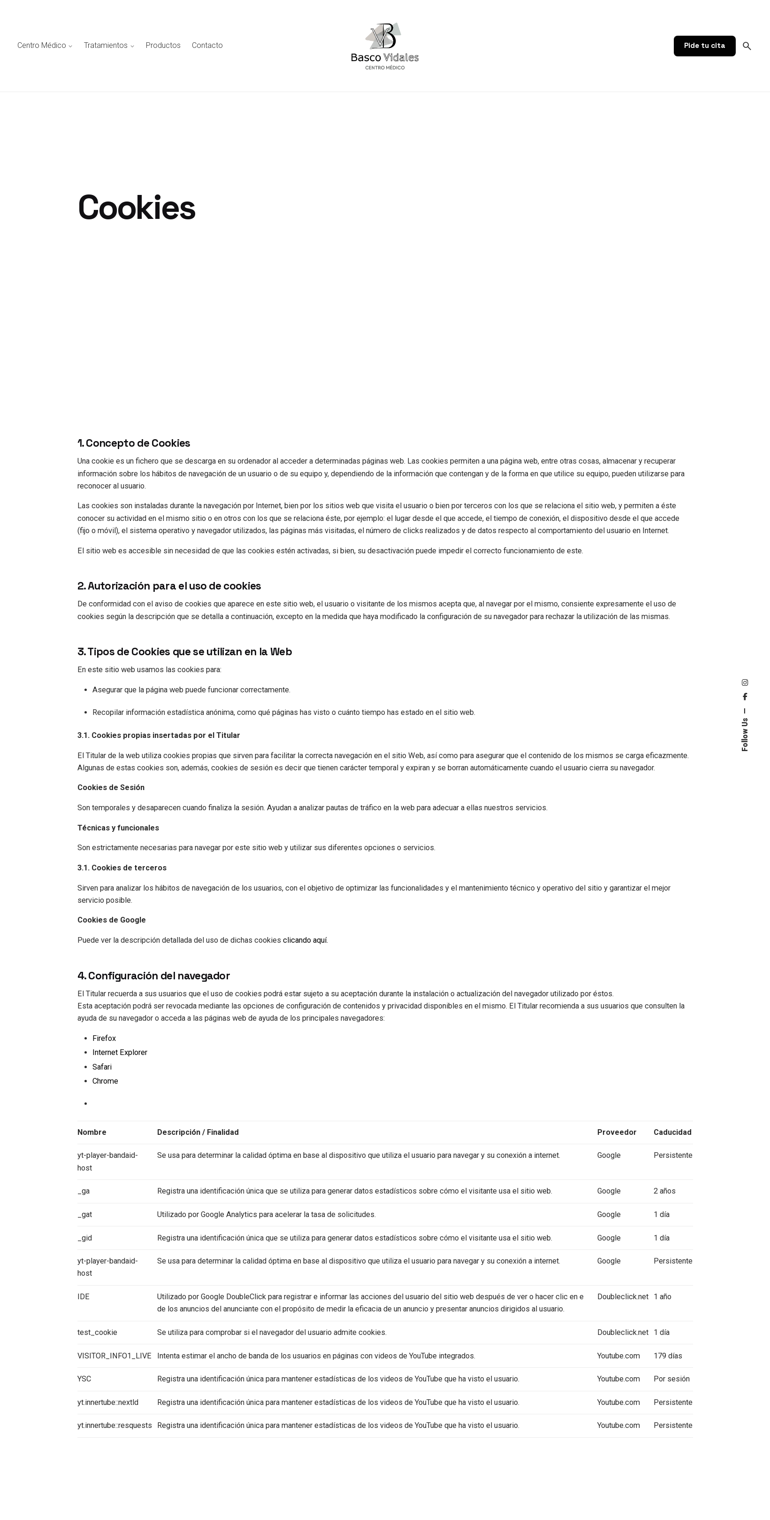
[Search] (747, 46)
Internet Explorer (119, 1052)
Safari (102, 1066)
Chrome (105, 1081)
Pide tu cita (704, 45)
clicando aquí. (305, 940)
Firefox (104, 1038)
